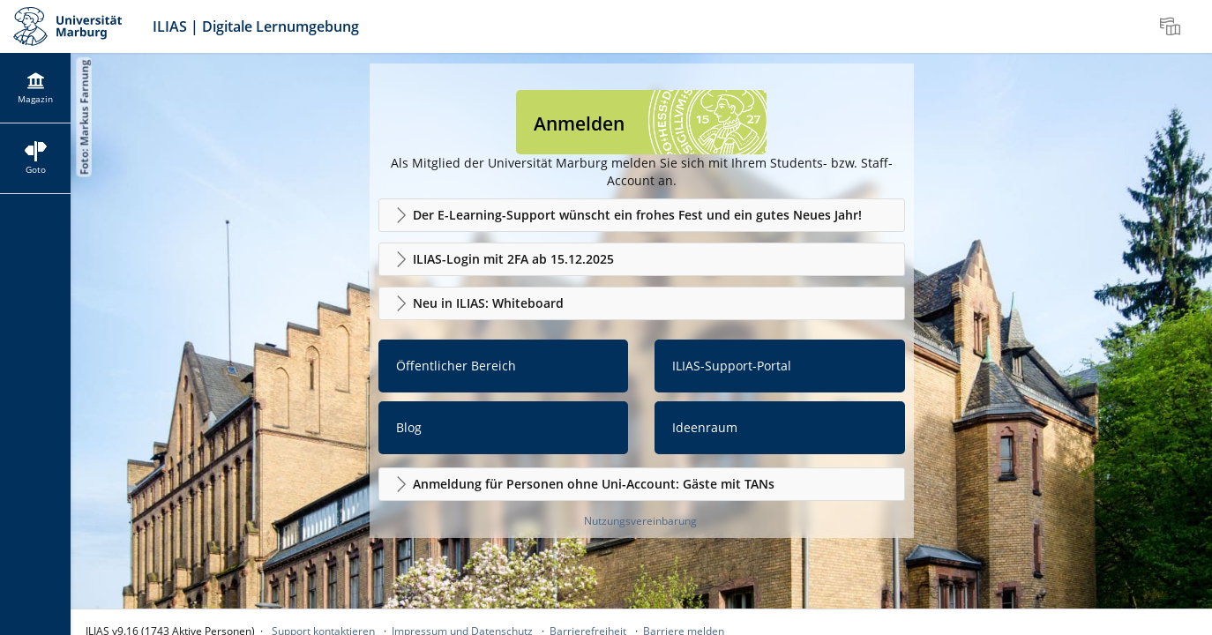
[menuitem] (1172, 26)
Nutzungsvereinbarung (640, 520)
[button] (641, 215)
